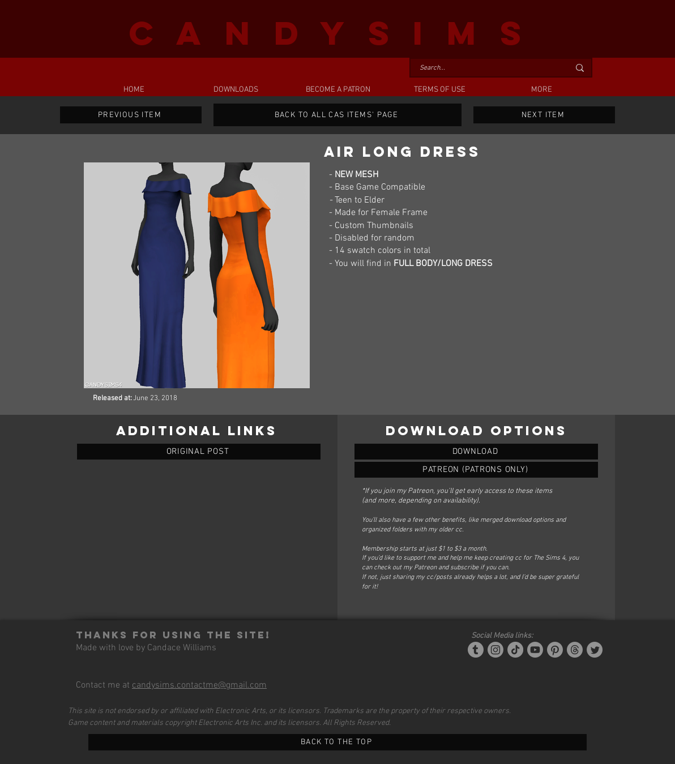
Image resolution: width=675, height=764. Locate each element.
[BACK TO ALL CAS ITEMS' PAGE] (337, 115)
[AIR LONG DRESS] (476, 452)
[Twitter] (595, 650)
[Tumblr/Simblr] (476, 650)
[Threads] (575, 650)
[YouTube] (535, 650)
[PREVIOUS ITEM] (131, 114)
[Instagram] (495, 650)
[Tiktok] (515, 650)
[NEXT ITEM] (544, 114)
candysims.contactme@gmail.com (199, 685)
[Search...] (486, 68)
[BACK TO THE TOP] (337, 742)
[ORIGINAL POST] (199, 452)
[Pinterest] (555, 650)
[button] (236, 90)
